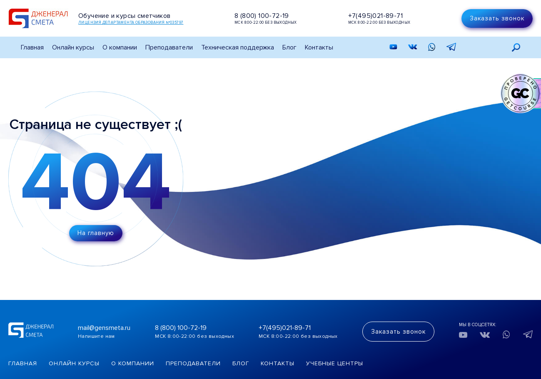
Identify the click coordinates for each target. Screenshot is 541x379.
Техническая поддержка (237, 47)
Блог (289, 47)
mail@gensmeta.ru (104, 328)
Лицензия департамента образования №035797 (130, 22)
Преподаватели (169, 47)
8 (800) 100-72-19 (261, 16)
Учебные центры (334, 363)
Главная (32, 47)
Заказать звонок (497, 18)
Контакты (319, 47)
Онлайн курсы (73, 47)
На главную (95, 233)
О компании (132, 363)
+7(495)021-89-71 (375, 16)
